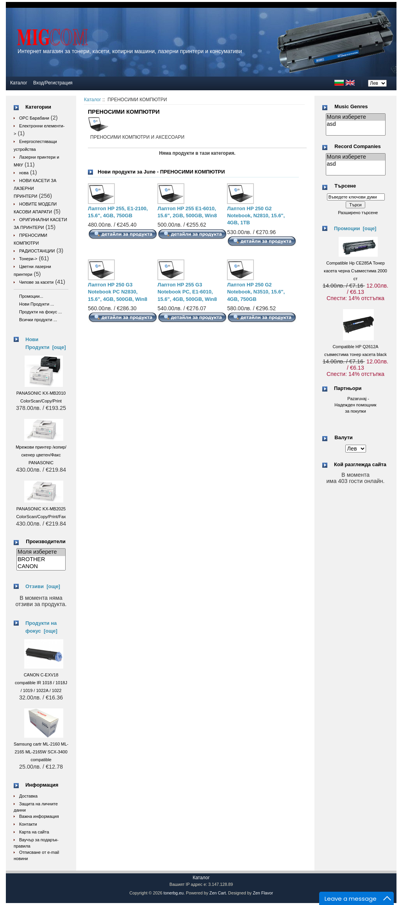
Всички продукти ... (38, 319)
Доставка (28, 796)
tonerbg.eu (173, 893)
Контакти (28, 824)
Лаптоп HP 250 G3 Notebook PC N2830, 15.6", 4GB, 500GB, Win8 (117, 292)
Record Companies (357, 146)
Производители (45, 541)
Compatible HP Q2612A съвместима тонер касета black (355, 346)
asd (355, 124)
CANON (41, 566)
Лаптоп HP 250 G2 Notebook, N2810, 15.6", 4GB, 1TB (256, 215)
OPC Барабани (34, 118)
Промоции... (31, 296)
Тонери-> (28, 258)
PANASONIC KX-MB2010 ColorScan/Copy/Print (41, 393)
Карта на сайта (34, 832)
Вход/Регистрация (53, 83)
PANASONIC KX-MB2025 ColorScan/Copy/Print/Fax (41, 509)
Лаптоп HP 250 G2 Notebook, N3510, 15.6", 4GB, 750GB (256, 292)
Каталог (18, 83)
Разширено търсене (358, 212)
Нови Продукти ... (36, 304)
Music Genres (351, 106)
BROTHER (41, 559)
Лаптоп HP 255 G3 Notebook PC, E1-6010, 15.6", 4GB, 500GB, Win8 (187, 292)
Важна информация (39, 816)
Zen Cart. (218, 893)
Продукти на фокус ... (40, 311)
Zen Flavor (263, 893)
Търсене (345, 186)
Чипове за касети (36, 282)
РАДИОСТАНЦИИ (37, 251)
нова (24, 172)
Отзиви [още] (42, 586)
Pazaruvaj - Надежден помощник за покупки (355, 404)
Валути (343, 437)
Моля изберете (41, 552)
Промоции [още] (355, 228)
